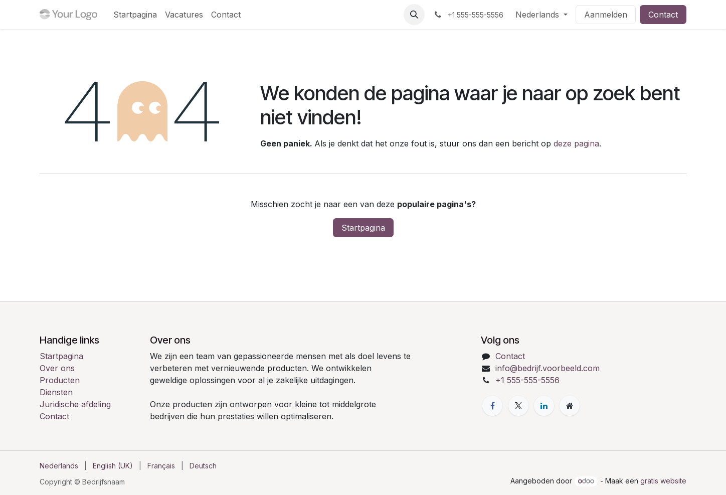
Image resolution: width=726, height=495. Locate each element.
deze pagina (576, 143)
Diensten (56, 392)
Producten (60, 380)
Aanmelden (605, 15)
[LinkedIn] (544, 406)
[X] (518, 406)
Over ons (57, 368)
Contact (663, 15)
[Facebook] (492, 406)
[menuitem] (135, 15)
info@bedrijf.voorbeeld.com (547, 368)
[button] (414, 14)
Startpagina (363, 228)
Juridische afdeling (75, 404)
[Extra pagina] (570, 406)
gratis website (663, 480)
